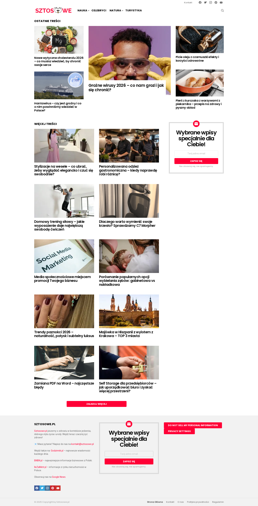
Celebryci (98, 10)
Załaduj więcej (96, 404)
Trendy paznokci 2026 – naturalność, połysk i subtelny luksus (64, 334)
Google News (58, 477)
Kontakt (188, 2)
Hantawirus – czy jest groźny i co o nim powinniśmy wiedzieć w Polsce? (57, 106)
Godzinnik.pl (57, 450)
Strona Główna (155, 502)
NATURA (115, 11)
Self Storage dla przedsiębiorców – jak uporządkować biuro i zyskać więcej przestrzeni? (127, 387)
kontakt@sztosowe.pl (82, 444)
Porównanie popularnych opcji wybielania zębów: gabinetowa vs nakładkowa (127, 280)
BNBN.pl (38, 460)
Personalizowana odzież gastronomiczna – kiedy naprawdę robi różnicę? (128, 170)
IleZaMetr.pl (40, 467)
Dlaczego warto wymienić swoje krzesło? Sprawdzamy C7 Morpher (127, 223)
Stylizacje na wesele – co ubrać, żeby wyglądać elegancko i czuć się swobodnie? (63, 170)
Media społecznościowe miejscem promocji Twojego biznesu (62, 278)
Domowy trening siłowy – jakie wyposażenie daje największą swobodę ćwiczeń (59, 225)
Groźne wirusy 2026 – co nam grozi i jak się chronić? (126, 88)
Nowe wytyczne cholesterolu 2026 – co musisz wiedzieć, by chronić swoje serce (58, 61)
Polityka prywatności (198, 502)
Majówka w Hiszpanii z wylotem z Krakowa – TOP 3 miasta (126, 334)
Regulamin (218, 502)
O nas (181, 502)
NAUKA (82, 11)
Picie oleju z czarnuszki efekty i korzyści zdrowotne (197, 59)
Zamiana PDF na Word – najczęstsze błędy (64, 385)
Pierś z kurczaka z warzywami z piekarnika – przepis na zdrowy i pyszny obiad (199, 104)
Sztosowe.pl (40, 431)
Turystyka (133, 10)
